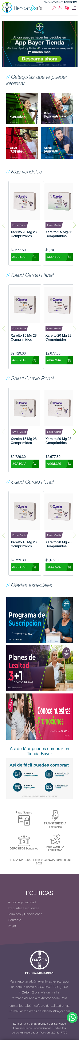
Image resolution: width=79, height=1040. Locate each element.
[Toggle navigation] (74, 8)
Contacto (14, 920)
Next (74, 223)
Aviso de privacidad (22, 902)
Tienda (27, 8)
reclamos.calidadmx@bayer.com (47, 1011)
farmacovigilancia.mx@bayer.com (36, 998)
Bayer (12, 926)
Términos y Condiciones (25, 914)
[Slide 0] (39, 62)
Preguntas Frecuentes (23, 908)
